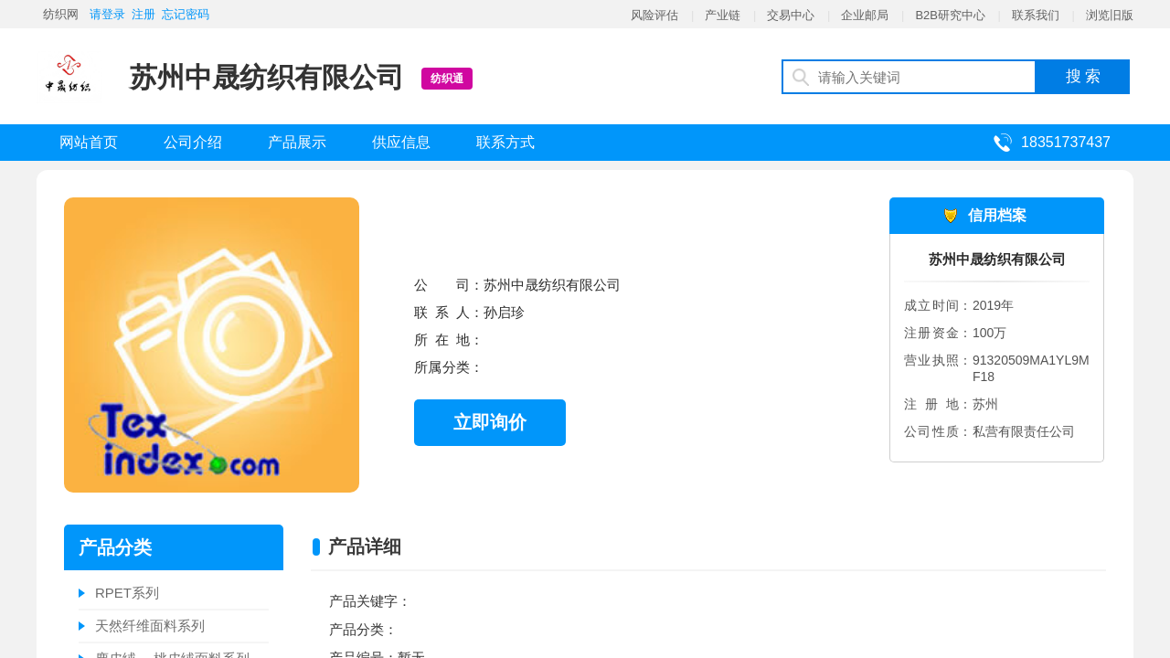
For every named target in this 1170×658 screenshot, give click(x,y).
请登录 (107, 14)
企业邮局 (864, 15)
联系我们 (1035, 15)
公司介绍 (193, 142)
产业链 (722, 15)
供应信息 (401, 142)
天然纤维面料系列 (150, 625)
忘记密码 (185, 14)
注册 (143, 14)
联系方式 (505, 142)
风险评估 (654, 15)
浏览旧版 (1109, 15)
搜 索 (1083, 76)
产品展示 (297, 142)
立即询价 (489, 422)
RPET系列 (127, 592)
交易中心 (790, 15)
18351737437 (1066, 142)
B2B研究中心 (950, 15)
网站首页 (88, 142)
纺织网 (61, 14)
